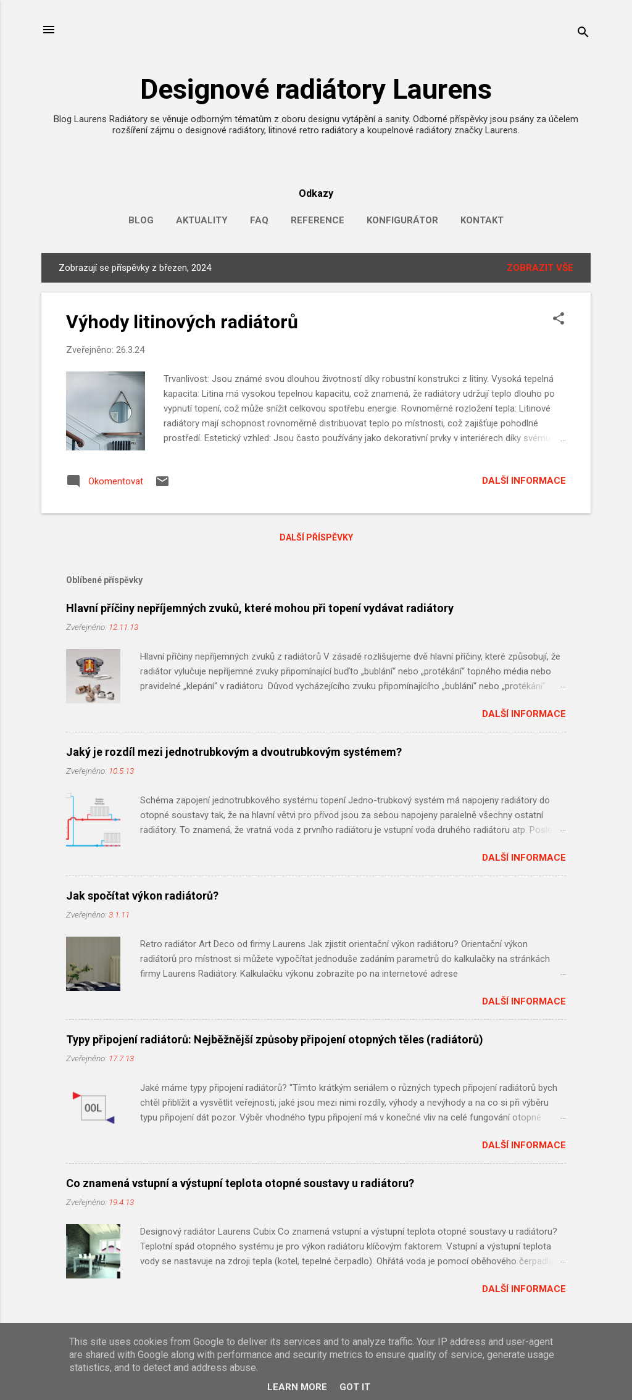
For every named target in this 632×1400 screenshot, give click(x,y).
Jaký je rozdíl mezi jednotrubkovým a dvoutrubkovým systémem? (234, 751)
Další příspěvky (316, 537)
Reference (317, 220)
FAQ (259, 220)
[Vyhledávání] (583, 33)
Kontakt (482, 220)
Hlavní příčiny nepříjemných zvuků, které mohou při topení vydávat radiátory (260, 608)
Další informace (524, 480)
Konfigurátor (402, 220)
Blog (141, 220)
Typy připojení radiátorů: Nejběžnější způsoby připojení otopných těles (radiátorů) (274, 1039)
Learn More (297, 1387)
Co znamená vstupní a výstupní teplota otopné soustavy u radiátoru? (240, 1183)
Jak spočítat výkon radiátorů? (142, 895)
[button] (558, 319)
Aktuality (202, 220)
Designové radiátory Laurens (316, 89)
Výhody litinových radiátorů (182, 322)
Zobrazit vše (540, 267)
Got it (354, 1387)
